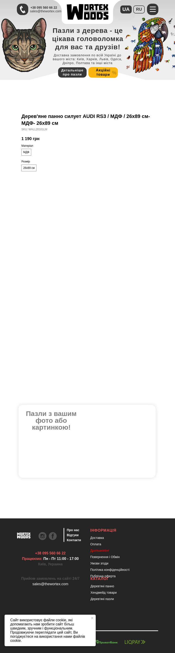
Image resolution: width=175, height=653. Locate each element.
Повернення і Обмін (105, 557)
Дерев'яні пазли (102, 599)
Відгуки (73, 535)
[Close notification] (92, 618)
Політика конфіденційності (109, 570)
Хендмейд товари (103, 592)
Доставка (97, 538)
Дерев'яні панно (102, 586)
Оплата (95, 544)
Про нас (73, 530)
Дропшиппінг (99, 550)
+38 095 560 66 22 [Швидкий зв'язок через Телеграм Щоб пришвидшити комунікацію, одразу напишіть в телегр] (43, 7)
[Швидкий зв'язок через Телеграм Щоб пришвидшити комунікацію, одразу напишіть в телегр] (22, 9)
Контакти (74, 540)
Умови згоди (99, 563)
